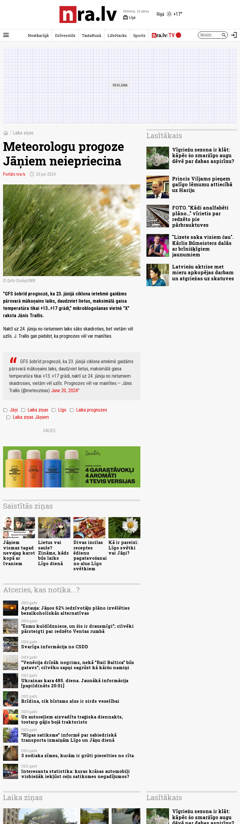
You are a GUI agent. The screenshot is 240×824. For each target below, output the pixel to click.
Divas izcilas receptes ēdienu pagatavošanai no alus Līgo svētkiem (90, 555)
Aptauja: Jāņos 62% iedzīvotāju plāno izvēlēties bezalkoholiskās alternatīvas (75, 610)
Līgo (58, 410)
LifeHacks (117, 35)
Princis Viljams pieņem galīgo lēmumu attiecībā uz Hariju (202, 184)
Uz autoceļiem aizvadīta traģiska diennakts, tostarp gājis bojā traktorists (72, 719)
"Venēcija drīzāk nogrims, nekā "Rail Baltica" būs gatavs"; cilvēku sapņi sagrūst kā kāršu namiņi (77, 665)
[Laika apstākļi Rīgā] (169, 14)
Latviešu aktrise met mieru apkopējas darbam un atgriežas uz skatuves (203, 272)
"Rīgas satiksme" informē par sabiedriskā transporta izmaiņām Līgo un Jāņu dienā (69, 737)
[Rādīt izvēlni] (6, 35)
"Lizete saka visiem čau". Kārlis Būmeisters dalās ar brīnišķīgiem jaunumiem (203, 246)
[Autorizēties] (234, 35)
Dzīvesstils (65, 35)
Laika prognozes (88, 410)
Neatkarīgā (38, 35)
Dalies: (49, 430)
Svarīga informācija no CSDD (54, 647)
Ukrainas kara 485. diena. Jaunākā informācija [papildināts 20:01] (74, 683)
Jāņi (10, 410)
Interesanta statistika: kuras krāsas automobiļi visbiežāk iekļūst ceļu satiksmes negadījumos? (75, 773)
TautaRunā (91, 35)
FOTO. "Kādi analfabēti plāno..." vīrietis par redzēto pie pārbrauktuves (200, 216)
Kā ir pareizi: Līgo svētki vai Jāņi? (123, 547)
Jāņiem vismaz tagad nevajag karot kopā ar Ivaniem (19, 552)
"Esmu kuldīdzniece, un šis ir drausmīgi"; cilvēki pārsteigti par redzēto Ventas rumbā (77, 628)
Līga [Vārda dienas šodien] (129, 18)
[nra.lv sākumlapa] (88, 14)
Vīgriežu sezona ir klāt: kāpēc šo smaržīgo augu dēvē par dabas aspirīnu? (203, 155)
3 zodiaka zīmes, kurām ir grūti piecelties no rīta (77, 755)
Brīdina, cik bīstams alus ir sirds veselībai (70, 701)
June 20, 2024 (64, 390)
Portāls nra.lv (14, 174)
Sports (139, 35)
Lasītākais (164, 135)
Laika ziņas (23, 133)
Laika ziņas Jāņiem (27, 417)
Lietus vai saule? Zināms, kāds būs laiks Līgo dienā (53, 552)
